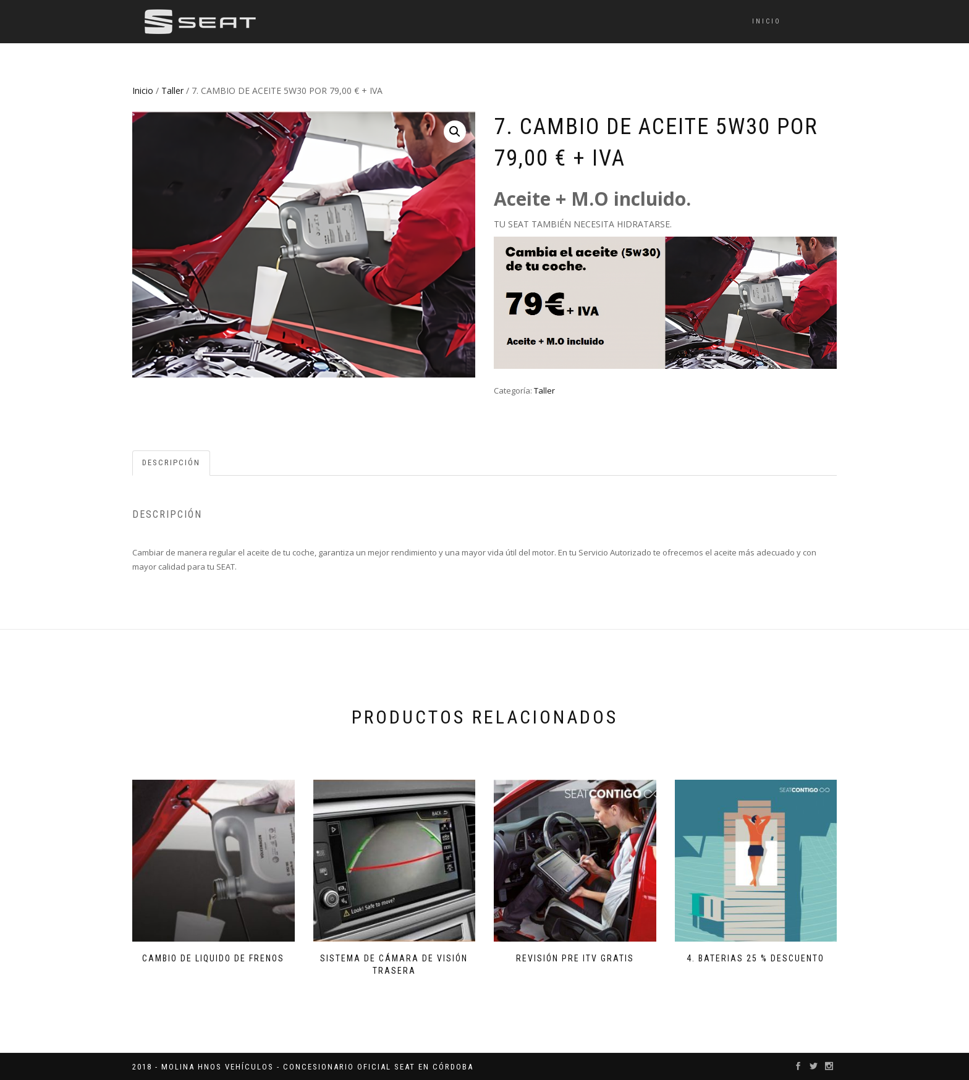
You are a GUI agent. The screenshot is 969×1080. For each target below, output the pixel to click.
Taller (172, 90)
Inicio (766, 21)
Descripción (171, 462)
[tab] (171, 463)
